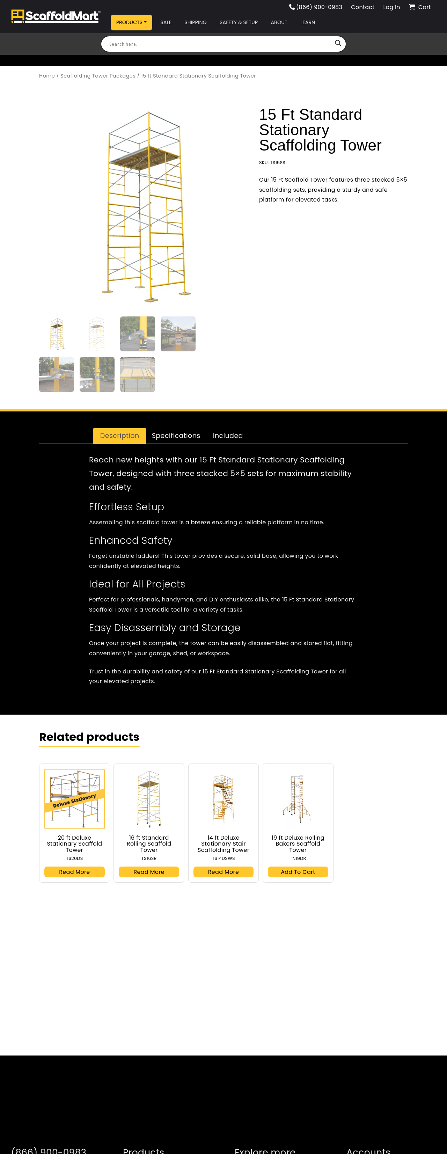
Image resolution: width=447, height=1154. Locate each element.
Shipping (195, 22)
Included (228, 435)
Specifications (176, 435)
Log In (391, 7)
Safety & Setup (239, 22)
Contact (362, 7)
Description (119, 435)
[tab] (119, 436)
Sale (165, 22)
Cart (420, 7)
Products (129, 22)
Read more (74, 872)
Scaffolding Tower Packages (97, 75)
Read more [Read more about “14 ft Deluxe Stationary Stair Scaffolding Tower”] (223, 872)
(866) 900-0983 (316, 7)
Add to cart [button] (298, 872)
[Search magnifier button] (338, 44)
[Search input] (220, 44)
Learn (307, 22)
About (279, 22)
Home (47, 75)
